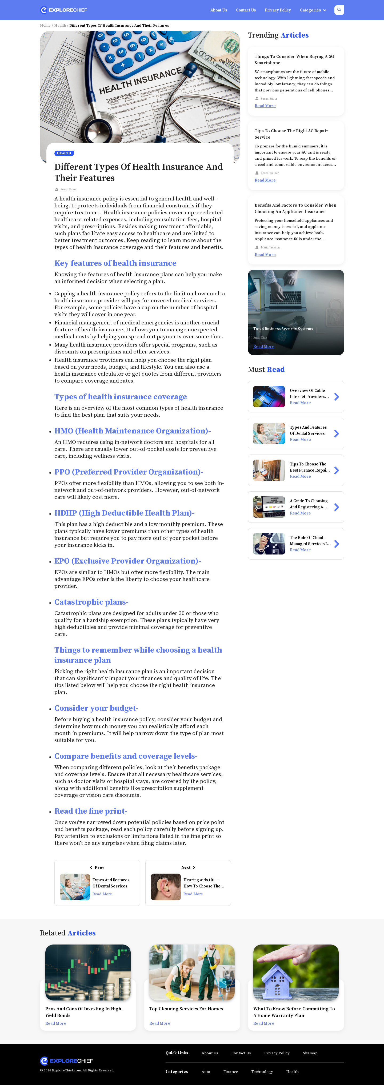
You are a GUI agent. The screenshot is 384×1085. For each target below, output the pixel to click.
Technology (262, 1071)
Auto (206, 1071)
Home (45, 25)
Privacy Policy (277, 1053)
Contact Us (241, 1053)
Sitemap (310, 1053)
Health (60, 25)
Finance (230, 1071)
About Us (210, 1053)
